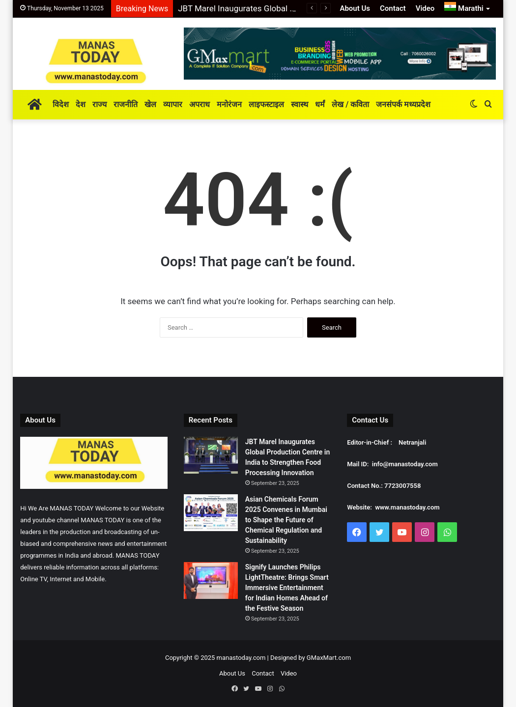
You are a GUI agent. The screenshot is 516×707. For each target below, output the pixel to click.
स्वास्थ (299, 104)
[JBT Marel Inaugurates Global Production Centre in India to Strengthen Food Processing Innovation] (211, 455)
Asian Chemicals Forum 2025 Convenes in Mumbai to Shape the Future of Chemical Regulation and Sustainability (286, 519)
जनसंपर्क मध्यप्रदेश (403, 104)
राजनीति (126, 104)
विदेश (61, 104)
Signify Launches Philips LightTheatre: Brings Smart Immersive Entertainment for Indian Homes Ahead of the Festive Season (287, 587)
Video (425, 8)
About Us (355, 8)
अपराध (199, 104)
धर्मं (320, 104)
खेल (150, 104)
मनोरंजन (229, 104)
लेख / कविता (350, 104)
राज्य (99, 104)
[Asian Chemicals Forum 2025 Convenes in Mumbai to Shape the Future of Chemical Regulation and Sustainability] (211, 512)
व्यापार (172, 104)
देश (81, 104)
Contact (393, 8)
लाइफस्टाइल (266, 104)
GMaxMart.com (329, 657)
